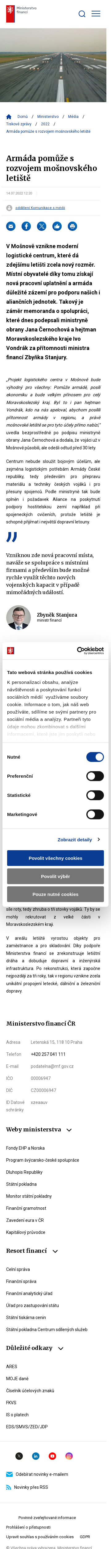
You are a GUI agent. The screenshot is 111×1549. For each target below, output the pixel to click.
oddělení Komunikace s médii (40, 208)
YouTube (52, 1456)
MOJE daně (17, 1378)
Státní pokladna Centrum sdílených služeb (47, 1329)
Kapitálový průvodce (25, 1232)
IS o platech (17, 1414)
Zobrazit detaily (75, 839)
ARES (11, 1366)
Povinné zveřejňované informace (47, 1517)
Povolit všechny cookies (55, 858)
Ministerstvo (48, 117)
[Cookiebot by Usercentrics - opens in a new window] (78, 651)
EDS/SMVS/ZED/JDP (27, 1426)
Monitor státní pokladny (29, 1196)
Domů (23, 116)
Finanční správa (21, 1281)
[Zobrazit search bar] (82, 14)
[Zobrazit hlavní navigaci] (96, 13)
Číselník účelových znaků (30, 1390)
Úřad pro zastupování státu (32, 1305)
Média (73, 117)
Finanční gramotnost (26, 1208)
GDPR (85, 1536)
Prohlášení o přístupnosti (28, 1527)
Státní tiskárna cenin (26, 1317)
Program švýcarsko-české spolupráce (42, 1160)
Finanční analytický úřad (29, 1293)
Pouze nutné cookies (55, 894)
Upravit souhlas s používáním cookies (40, 1536)
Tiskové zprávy (18, 124)
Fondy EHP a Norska (25, 1148)
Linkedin (35, 1456)
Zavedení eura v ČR (25, 1220)
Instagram (69, 1456)
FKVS (11, 1402)
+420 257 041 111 (48, 1054)
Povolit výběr (55, 876)
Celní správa (18, 1269)
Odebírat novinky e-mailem (37, 1474)
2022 (45, 124)
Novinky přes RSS (27, 1487)
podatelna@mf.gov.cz (52, 1066)
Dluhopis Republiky (24, 1172)
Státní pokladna (21, 1184)
